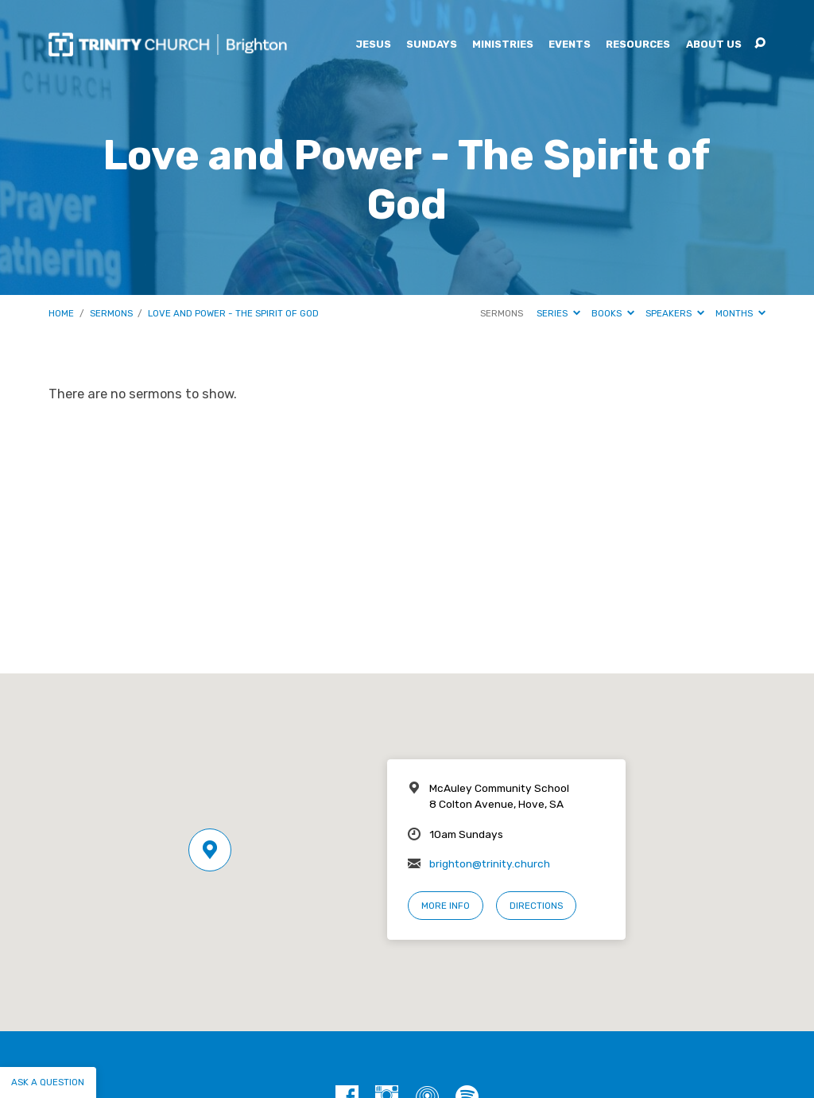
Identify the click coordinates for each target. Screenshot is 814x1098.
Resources (638, 45)
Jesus (373, 45)
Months (740, 313)
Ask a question (47, 1082)
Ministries (502, 45)
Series (558, 313)
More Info (445, 905)
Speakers (674, 313)
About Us (714, 45)
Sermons (111, 313)
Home (61, 313)
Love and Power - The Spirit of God (233, 313)
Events (569, 45)
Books (612, 313)
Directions (536, 905)
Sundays (431, 45)
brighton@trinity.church (489, 863)
